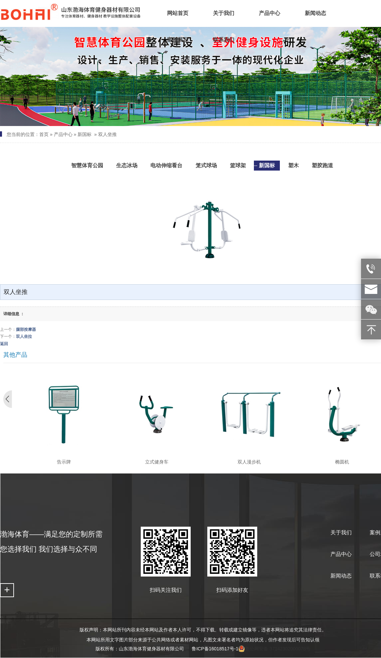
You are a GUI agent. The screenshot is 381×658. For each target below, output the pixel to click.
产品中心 (63, 134)
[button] (175, 119)
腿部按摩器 (26, 329)
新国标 (85, 134)
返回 (4, 343)
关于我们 (341, 532)
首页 (44, 134)
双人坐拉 (24, 336)
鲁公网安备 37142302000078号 (274, 648)
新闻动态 (341, 576)
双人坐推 (107, 134)
